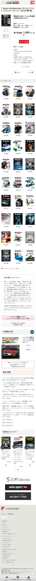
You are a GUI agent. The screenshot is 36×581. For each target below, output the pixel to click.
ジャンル (4, 527)
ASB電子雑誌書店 (12, 509)
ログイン (6, 578)
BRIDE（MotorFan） (8, 422)
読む (28, 345)
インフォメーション (7, 536)
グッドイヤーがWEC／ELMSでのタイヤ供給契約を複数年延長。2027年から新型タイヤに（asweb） (18, 379)
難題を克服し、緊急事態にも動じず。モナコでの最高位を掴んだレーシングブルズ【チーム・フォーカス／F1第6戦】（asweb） (18, 408)
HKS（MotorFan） (7, 419)
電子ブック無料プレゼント (9, 534)
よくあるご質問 (6, 545)
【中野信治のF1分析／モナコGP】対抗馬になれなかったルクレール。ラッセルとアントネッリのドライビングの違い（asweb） (18, 396)
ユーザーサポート (7, 538)
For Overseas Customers (9, 560)
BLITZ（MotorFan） (8, 425)
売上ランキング (6, 529)
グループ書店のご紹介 (8, 562)
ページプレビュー (6, 30)
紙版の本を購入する (6, 36)
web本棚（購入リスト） (18, 578)
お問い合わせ (5, 547)
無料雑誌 (4, 521)
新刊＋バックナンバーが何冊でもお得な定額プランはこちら (18, 364)
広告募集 (4, 558)
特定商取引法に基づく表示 (9, 549)
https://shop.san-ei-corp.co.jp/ (19, 308)
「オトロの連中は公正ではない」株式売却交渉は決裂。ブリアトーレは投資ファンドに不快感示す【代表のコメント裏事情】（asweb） (18, 385)
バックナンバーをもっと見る (10, 268)
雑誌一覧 (4, 525)
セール (4, 523)
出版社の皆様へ (6, 556)
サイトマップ (5, 543)
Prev (29, 72)
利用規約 (4, 551)
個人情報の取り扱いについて (9, 554)
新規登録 (28, 578)
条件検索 (4, 531)
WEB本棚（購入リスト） (8, 540)
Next (18, 72)
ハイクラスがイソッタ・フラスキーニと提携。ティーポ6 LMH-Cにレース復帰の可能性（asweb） (18, 390)
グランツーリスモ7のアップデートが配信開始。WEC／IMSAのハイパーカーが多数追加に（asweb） (17, 402)
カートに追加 (24, 42)
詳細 (28, 349)
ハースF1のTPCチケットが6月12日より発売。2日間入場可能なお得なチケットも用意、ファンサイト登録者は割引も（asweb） (18, 415)
